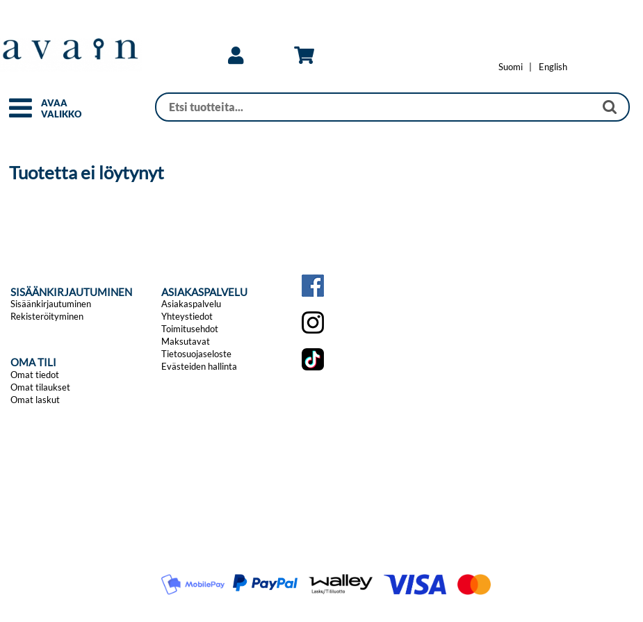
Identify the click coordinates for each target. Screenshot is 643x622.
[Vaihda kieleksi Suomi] (510, 66)
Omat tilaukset (40, 387)
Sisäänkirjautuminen (50, 303)
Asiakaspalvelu (191, 303)
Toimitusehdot (189, 328)
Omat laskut (35, 399)
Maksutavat (185, 341)
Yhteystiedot (187, 316)
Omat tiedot (34, 374)
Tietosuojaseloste (196, 353)
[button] (20, 114)
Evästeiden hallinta (199, 366)
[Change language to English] (553, 66)
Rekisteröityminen (46, 316)
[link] (235, 56)
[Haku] (375, 107)
